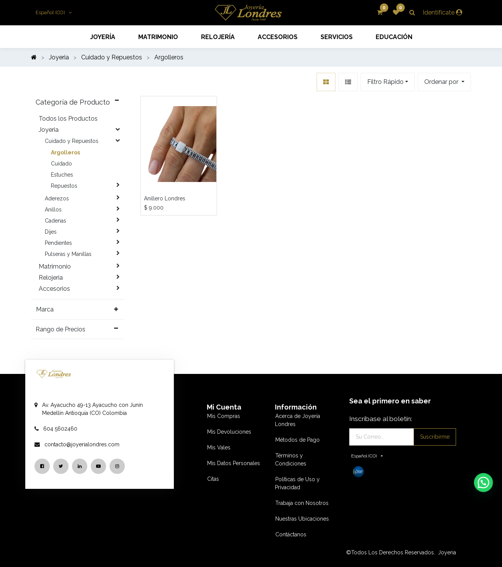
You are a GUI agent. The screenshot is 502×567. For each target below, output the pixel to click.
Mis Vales (219, 447)
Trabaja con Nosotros (302, 503)
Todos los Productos (68, 118)
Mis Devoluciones (229, 432)
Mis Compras (223, 416)
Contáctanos (290, 534)
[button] (444, 82)
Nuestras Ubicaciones (302, 519)
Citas (213, 479)
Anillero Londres (164, 198)
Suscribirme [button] (435, 437)
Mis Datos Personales (233, 463)
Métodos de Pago (297, 440)
